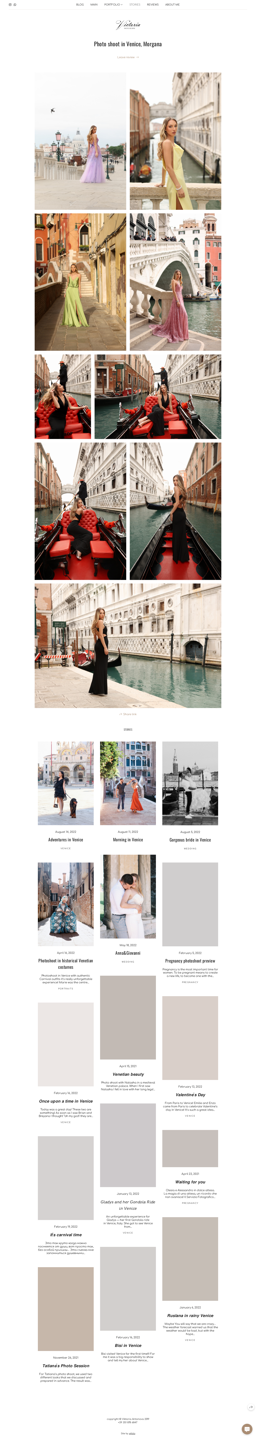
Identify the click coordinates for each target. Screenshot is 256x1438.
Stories (134, 4)
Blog (80, 4)
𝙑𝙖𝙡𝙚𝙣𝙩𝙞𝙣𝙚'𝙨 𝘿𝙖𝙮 (190, 1100)
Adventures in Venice (65, 845)
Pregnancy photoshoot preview (190, 966)
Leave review (126, 57)
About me (172, 4)
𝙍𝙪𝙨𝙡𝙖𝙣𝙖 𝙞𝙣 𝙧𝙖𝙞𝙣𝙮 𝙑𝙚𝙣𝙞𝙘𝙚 (190, 1320)
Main (94, 4)
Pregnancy (190, 988)
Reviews (153, 4)
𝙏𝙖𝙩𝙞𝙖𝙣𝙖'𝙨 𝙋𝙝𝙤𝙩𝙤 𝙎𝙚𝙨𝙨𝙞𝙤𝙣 (65, 1371)
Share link (130, 719)
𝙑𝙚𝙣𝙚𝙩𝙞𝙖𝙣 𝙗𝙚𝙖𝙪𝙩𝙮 (128, 1079)
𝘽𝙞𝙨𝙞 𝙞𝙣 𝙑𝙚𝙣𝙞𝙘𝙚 (128, 1350)
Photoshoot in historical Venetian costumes (65, 969)
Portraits (65, 994)
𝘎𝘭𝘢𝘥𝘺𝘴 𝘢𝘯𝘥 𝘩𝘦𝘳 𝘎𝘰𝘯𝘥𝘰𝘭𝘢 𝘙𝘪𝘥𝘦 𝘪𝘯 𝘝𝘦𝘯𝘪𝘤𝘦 (128, 1210)
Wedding (190, 854)
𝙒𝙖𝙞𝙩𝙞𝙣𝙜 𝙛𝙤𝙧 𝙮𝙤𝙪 (190, 1187)
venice (66, 854)
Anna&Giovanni (127, 958)
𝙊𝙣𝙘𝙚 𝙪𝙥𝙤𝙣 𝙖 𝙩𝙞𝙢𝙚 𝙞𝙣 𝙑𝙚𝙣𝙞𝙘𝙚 (65, 1106)
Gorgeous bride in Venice (190, 845)
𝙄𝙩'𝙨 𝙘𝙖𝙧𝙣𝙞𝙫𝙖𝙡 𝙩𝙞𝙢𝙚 (66, 1240)
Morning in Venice (128, 845)
